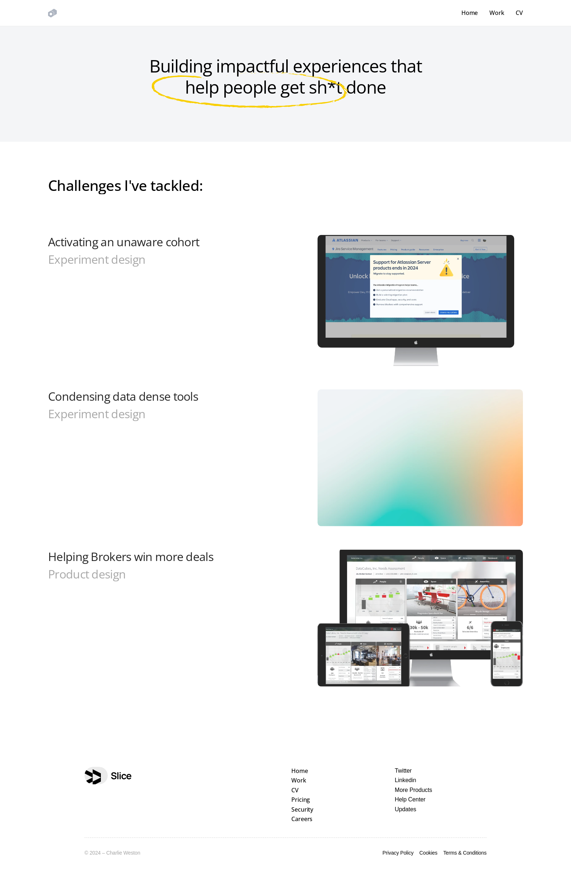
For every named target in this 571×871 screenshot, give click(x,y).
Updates (405, 809)
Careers (301, 819)
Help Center (410, 799)
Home (469, 13)
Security (302, 809)
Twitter (403, 771)
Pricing (300, 800)
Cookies (429, 853)
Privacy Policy (397, 853)
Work (496, 13)
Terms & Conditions (465, 853)
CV (519, 13)
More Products (413, 790)
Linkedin (405, 780)
